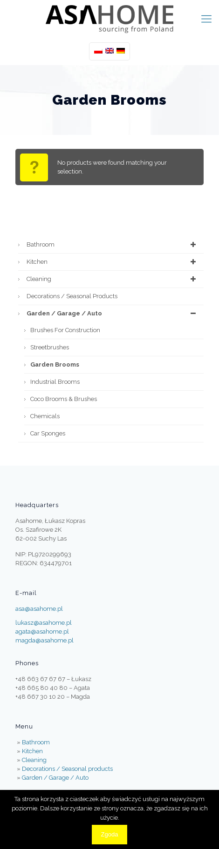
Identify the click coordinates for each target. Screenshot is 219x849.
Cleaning (113, 279)
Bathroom (113, 244)
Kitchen (113, 262)
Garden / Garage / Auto (113, 313)
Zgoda (109, 834)
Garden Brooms (54, 364)
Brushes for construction (65, 330)
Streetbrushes (49, 347)
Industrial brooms (55, 381)
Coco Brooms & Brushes (63, 398)
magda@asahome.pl (44, 640)
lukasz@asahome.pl (43, 622)
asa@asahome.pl (39, 608)
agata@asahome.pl (42, 631)
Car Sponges (47, 433)
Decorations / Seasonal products (72, 296)
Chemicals (45, 416)
